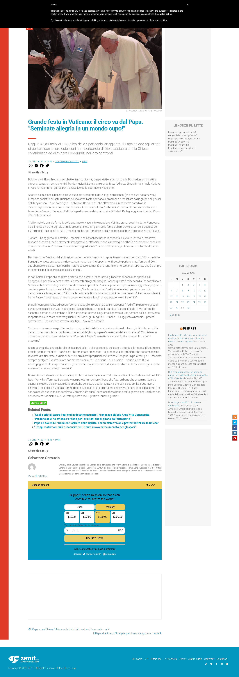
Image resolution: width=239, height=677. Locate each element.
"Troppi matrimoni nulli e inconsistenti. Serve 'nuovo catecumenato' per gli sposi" (85, 427)
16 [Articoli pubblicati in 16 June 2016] (188, 296)
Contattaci (222, 659)
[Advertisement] (95, 599)
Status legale (195, 659)
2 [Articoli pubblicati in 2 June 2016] (188, 285)
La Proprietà (170, 659)
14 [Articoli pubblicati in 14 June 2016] (177, 296)
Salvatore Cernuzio (67, 161)
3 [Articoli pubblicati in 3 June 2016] (193, 285)
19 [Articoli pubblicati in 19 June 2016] (205, 296)
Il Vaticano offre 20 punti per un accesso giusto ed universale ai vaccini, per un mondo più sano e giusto (187, 338)
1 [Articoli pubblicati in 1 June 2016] (182, 285)
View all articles (37, 476)
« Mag (171, 315)
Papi (84, 161)
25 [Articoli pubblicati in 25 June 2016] (199, 302)
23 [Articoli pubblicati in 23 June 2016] (188, 302)
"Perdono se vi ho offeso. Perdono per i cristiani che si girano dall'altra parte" (82, 418)
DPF (146, 659)
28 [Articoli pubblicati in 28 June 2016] (177, 308)
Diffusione (156, 659)
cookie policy (165, 14)
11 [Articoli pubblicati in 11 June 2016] (199, 290)
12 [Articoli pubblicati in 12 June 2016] (205, 290)
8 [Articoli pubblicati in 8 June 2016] (182, 290)
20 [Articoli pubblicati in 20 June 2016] (171, 302)
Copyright (209, 659)
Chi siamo (137, 659)
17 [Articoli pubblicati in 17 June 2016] (194, 296)
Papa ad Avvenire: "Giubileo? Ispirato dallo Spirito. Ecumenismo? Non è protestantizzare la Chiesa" (96, 423)
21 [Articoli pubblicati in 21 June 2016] (177, 302)
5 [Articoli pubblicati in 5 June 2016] (205, 285)
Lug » (177, 315)
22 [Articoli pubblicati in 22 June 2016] (182, 302)
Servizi (182, 659)
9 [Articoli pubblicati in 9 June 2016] (188, 290)
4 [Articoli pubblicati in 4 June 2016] (199, 285)
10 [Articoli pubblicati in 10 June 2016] (194, 290)
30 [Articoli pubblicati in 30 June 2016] (188, 308)
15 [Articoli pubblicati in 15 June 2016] (182, 296)
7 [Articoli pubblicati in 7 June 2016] (176, 290)
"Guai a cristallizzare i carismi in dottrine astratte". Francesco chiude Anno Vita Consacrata (91, 414)
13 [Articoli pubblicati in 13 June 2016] (171, 296)
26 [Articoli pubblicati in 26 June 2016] (205, 302)
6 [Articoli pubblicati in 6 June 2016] (171, 290)
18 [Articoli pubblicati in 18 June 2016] (199, 296)
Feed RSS (189, 328)
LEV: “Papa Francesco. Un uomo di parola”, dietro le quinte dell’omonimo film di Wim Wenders (188, 375)
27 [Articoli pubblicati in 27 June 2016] (171, 308)
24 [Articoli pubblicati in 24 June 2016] (194, 302)
